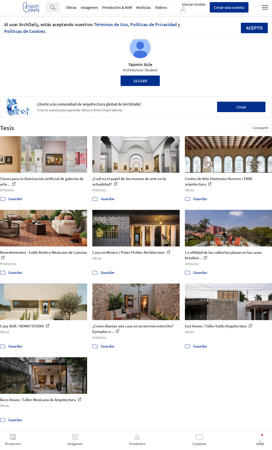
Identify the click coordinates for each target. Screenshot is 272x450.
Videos (161, 7)
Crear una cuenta (229, 7)
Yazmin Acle (140, 64)
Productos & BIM (117, 7)
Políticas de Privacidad (153, 24)
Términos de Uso (111, 24)
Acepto (254, 28)
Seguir (140, 80)
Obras (71, 7)
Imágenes (89, 7)
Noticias (143, 7)
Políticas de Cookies (24, 31)
